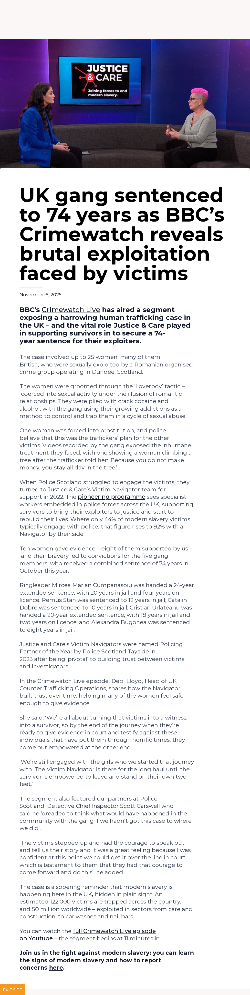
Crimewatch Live (71, 309)
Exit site (12, 990)
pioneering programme (111, 496)
